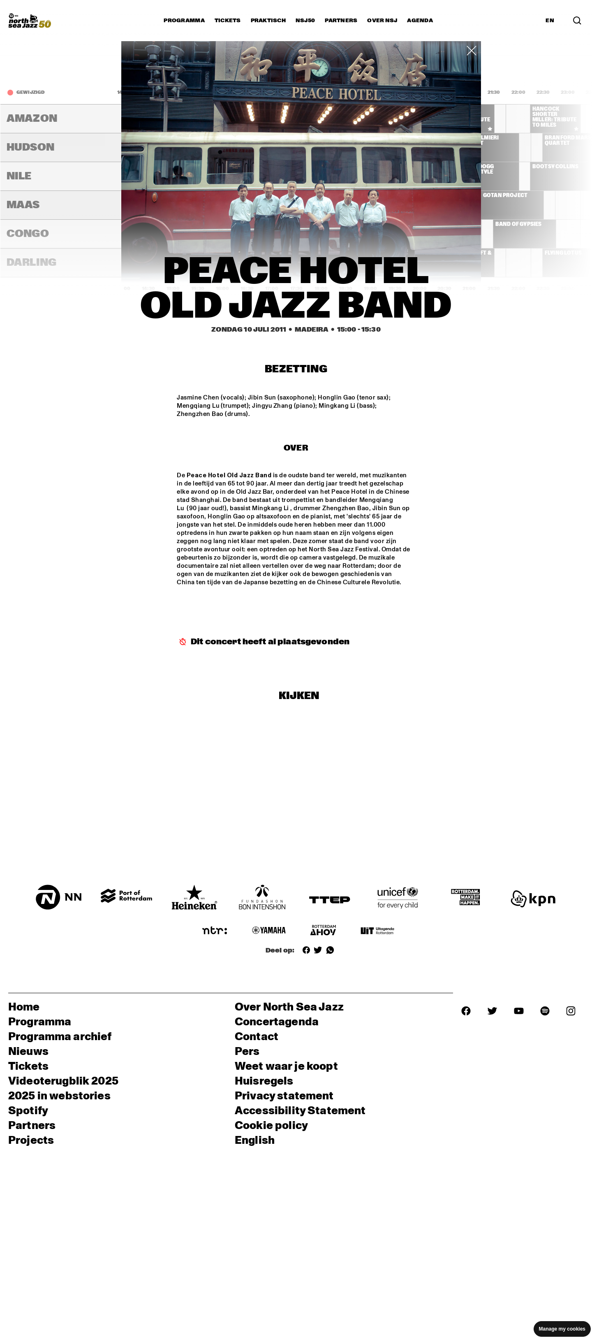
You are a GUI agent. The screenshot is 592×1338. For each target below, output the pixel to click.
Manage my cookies (562, 1329)
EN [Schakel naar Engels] (550, 20)
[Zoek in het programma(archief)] (577, 20)
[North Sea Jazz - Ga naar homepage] (29, 20)
